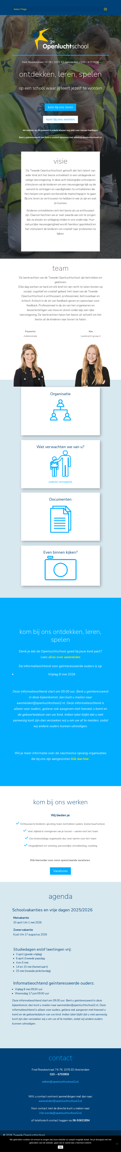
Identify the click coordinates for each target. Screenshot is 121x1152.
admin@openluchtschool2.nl (88, 137)
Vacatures (60, 871)
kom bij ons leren (60, 107)
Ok (60, 1147)
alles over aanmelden (64, 657)
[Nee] (117, 1143)
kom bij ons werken (60, 119)
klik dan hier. (80, 759)
